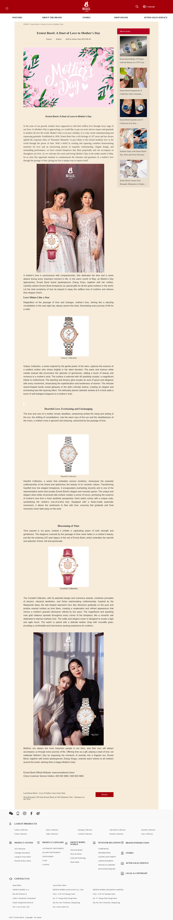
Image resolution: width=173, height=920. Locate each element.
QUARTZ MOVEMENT (51, 852)
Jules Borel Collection (118, 830)
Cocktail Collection (85, 834)
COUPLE (45, 865)
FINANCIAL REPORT (106, 865)
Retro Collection (52, 830)
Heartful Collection (148, 830)
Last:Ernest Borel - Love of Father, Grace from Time (44, 793)
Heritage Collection (85, 830)
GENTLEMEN (47, 856)
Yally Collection (52, 834)
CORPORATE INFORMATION (104, 851)
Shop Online (74, 862)
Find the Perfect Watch (22, 861)
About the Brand (76, 850)
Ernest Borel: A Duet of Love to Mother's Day (46, 24)
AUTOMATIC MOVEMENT (53, 848)
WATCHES (17, 17)
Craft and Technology (78, 858)
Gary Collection (147, 834)
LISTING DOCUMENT (107, 857)
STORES (87, 17)
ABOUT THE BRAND (52, 17)
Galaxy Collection (21, 830)
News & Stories (76, 854)
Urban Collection (20, 834)
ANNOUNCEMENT (106, 861)
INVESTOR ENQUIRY (107, 869)
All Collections (19, 849)
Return (105, 794)
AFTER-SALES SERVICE (155, 17)
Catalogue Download (22, 853)
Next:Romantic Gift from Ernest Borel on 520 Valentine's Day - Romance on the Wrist (53, 798)
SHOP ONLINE (121, 17)
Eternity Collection (116, 834)
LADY (44, 861)
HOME (26, 24)
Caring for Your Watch (22, 857)
